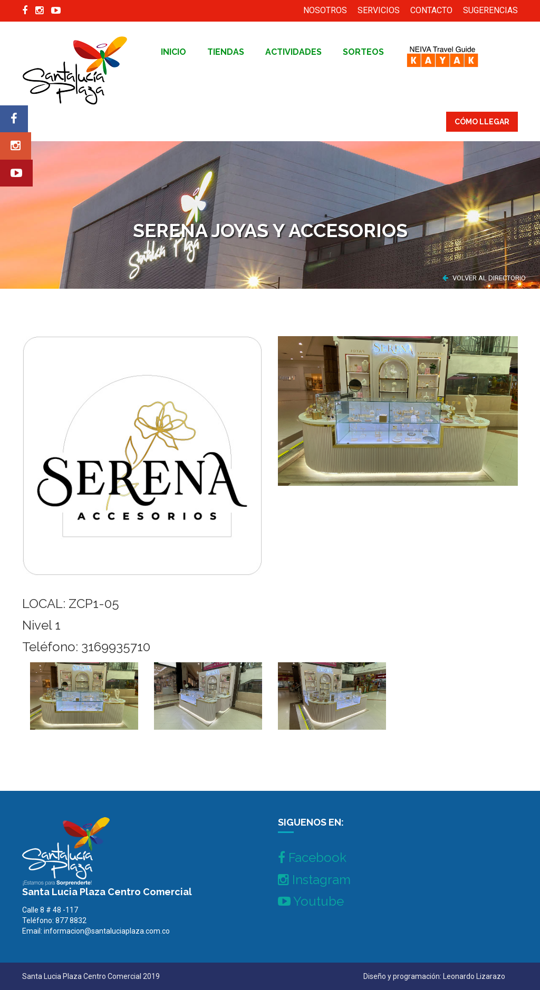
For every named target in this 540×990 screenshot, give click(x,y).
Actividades (293, 52)
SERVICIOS (379, 10)
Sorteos (363, 52)
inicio (173, 52)
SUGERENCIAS (490, 10)
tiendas (225, 52)
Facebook (312, 857)
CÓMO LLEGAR (482, 121)
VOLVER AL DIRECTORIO (484, 278)
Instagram (314, 879)
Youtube (311, 901)
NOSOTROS (325, 10)
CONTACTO (431, 10)
